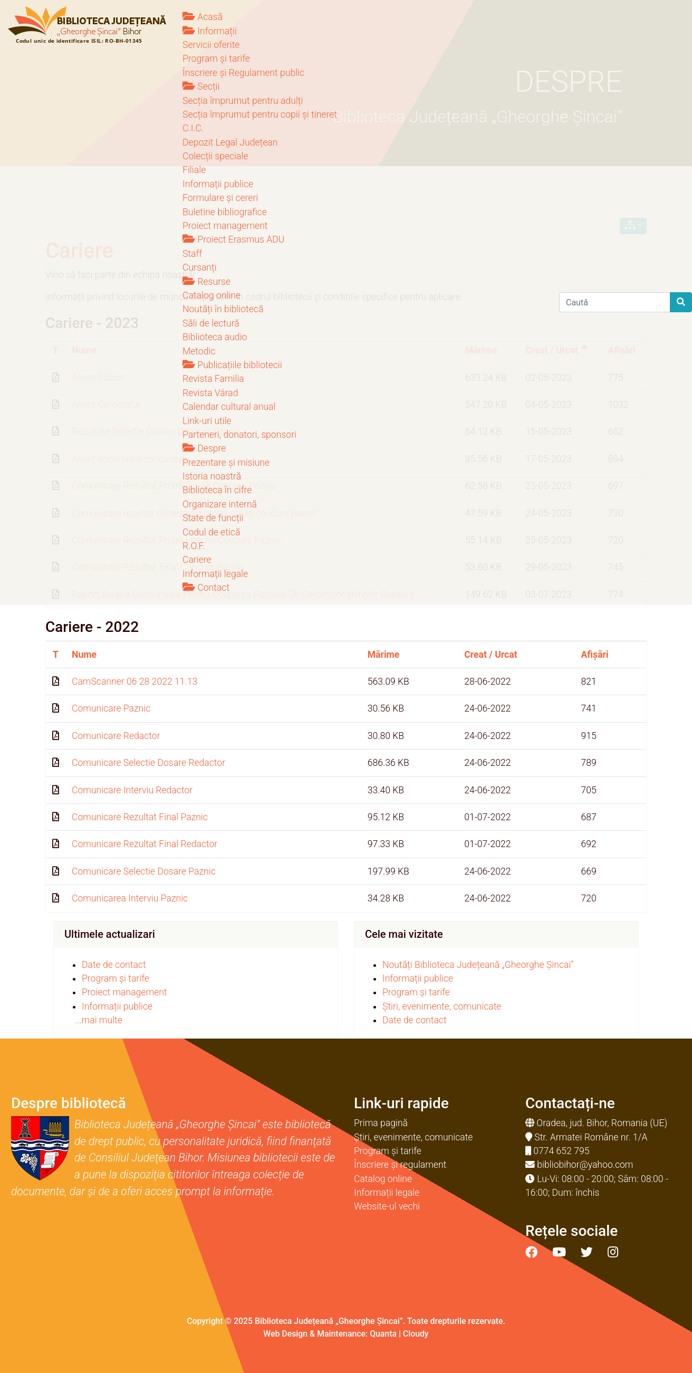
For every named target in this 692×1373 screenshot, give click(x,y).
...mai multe (98, 1020)
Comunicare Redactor (116, 736)
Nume (84, 654)
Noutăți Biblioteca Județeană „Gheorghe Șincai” (478, 964)
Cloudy (416, 1334)
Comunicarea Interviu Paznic (130, 898)
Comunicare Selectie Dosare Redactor (148, 762)
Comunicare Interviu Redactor (132, 790)
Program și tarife (115, 978)
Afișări (595, 654)
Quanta (383, 1334)
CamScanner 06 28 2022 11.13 (134, 681)
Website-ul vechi (387, 1206)
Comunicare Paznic (111, 708)
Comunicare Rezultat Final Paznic (140, 817)
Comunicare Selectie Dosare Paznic (144, 871)
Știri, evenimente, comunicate (441, 1006)
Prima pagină (381, 1123)
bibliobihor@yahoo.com (585, 1164)
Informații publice (117, 1006)
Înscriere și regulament (400, 1164)
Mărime (384, 654)
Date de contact (114, 964)
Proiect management (124, 992)
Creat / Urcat (490, 654)
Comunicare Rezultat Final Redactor (144, 844)
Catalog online (383, 1179)
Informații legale (386, 1192)
